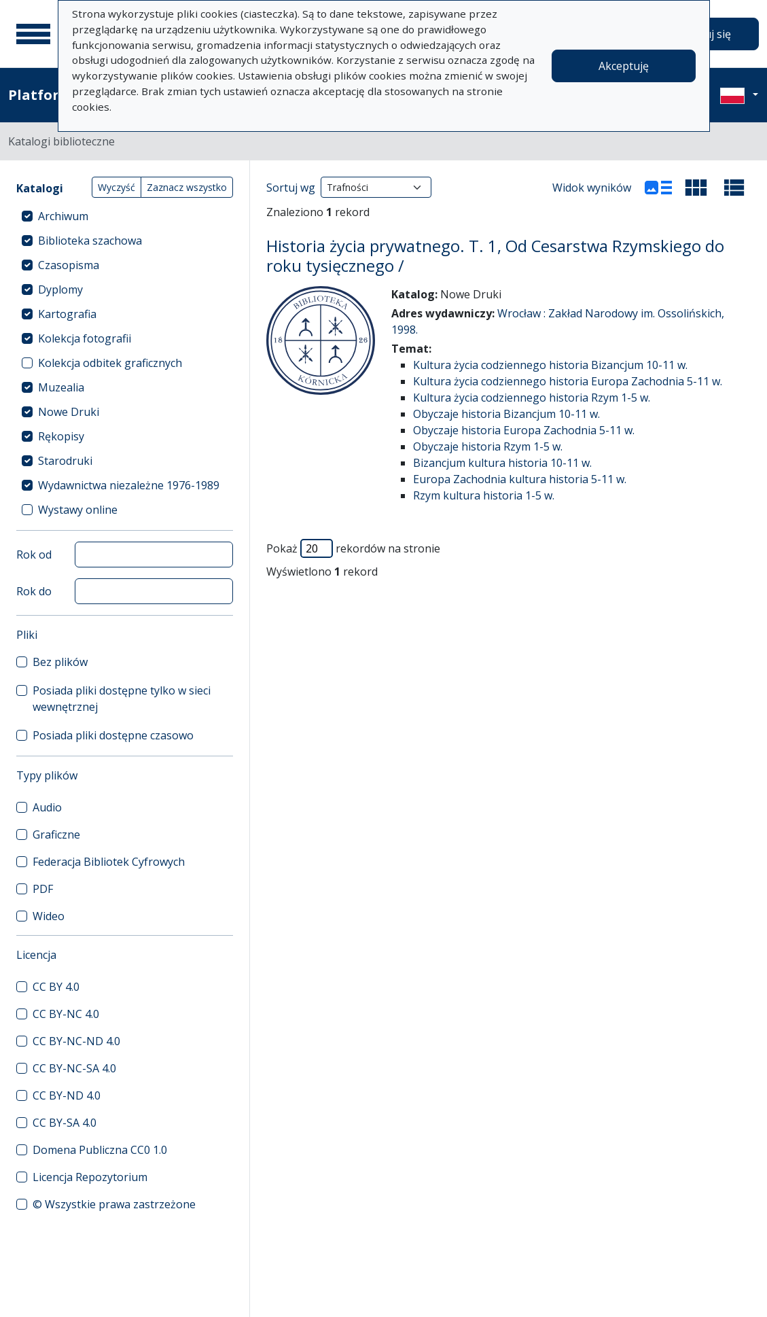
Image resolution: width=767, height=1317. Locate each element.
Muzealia (61, 387)
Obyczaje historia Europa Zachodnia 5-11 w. (524, 430)
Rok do (34, 591)
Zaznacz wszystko (187, 187)
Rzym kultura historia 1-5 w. (483, 495)
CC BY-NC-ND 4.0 (76, 1041)
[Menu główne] (33, 34)
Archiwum (63, 216)
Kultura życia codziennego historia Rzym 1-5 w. (531, 397)
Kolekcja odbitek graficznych (110, 362)
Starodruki (65, 460)
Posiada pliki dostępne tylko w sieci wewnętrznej (122, 698)
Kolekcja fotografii (84, 338)
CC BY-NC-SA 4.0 (74, 1068)
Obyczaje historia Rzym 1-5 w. (488, 446)
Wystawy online (78, 509)
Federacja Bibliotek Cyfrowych (109, 861)
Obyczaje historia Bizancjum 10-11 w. (506, 413)
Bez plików (60, 661)
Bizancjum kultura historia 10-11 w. (502, 462)
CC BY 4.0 (56, 986)
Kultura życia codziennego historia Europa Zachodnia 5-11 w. (567, 381)
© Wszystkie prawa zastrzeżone (114, 1204)
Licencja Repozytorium (90, 1177)
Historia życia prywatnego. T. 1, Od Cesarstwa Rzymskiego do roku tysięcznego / (495, 256)
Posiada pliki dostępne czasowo (113, 735)
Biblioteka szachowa (90, 240)
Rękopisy (61, 436)
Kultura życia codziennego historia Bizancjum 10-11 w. (550, 364)
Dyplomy (60, 289)
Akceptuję (624, 65)
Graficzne (56, 834)
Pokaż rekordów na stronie (353, 548)
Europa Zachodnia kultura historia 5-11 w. (519, 479)
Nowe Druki (68, 411)
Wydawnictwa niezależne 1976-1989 (128, 485)
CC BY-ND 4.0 (67, 1095)
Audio (47, 807)
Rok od (34, 554)
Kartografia (67, 313)
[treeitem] (124, 216)
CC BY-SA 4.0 (64, 1122)
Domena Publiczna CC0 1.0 (100, 1149)
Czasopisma (68, 265)
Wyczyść (116, 187)
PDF (43, 888)
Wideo (49, 916)
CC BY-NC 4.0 (66, 1013)
